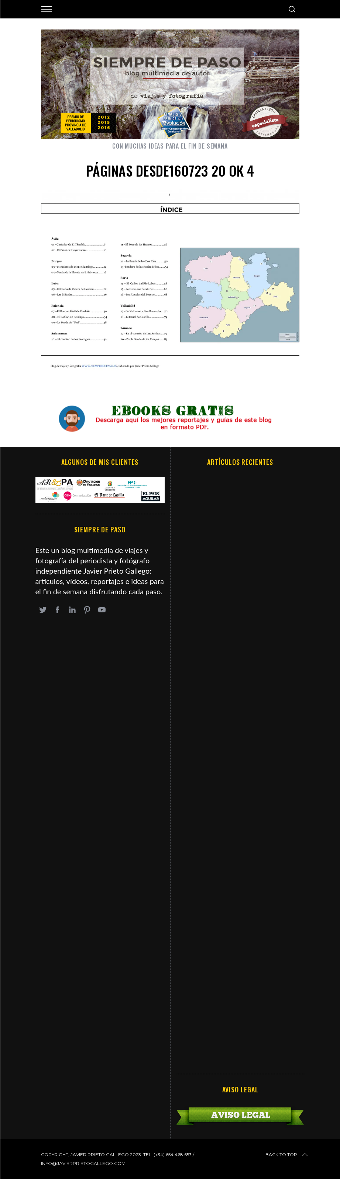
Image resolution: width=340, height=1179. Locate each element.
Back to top (287, 1155)
